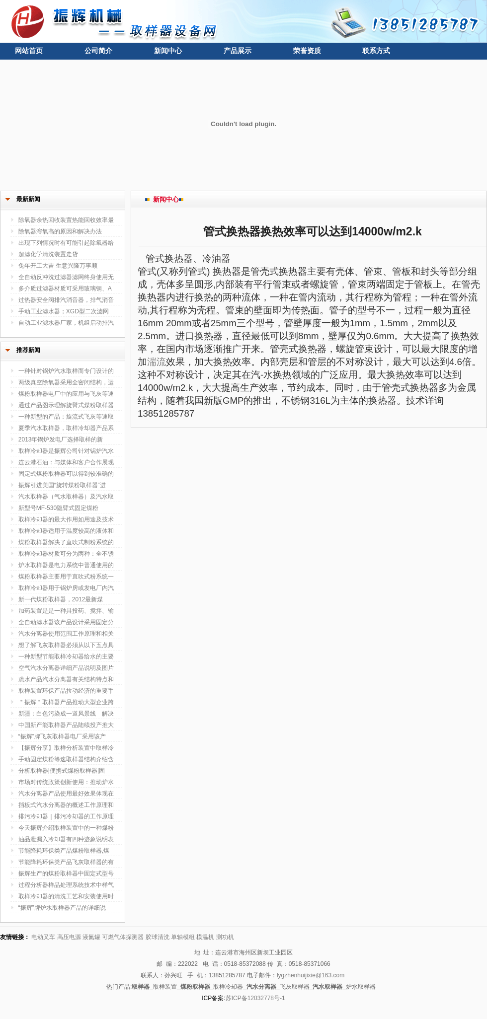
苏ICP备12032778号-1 (255, 998)
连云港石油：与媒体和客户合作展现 (66, 462)
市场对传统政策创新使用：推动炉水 (66, 782)
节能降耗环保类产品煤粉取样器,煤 (63, 850)
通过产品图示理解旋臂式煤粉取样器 (66, 405)
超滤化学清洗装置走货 (48, 254)
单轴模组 (183, 937)
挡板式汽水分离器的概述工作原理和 (66, 804)
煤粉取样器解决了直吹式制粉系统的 (66, 542)
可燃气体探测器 (123, 937)
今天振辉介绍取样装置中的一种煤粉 (66, 827)
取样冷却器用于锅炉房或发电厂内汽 (66, 587)
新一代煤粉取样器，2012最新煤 (60, 599)
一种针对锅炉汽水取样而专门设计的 (66, 370)
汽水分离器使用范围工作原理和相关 (66, 633)
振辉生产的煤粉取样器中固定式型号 (66, 873)
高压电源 (69, 937)
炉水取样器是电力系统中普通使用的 (66, 565)
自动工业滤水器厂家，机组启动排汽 (66, 322)
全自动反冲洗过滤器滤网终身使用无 (66, 277)
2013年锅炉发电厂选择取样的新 (60, 439)
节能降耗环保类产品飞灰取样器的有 (66, 862)
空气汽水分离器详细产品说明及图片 (66, 667)
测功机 (225, 937)
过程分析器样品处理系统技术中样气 (66, 884)
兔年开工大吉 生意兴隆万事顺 (57, 265)
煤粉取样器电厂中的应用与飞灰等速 (66, 393)
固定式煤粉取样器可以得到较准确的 (66, 473)
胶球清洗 (157, 937)
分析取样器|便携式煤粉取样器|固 (61, 770)
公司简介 (98, 51)
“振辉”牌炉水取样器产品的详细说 (62, 907)
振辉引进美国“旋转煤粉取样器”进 (62, 485)
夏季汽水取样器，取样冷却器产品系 (66, 428)
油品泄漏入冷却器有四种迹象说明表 (66, 839)
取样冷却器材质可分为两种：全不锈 (66, 553)
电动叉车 (43, 937)
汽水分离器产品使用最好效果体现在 (66, 793)
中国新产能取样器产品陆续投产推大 (66, 725)
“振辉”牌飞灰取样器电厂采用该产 (62, 736)
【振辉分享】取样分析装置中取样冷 (66, 747)
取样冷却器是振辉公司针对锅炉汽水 (66, 450)
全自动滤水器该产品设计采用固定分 (66, 622)
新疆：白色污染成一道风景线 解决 (66, 713)
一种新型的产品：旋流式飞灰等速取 (66, 416)
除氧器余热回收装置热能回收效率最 (66, 220)
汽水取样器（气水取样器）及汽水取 (66, 496)
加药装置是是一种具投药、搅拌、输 (66, 610)
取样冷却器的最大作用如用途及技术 (66, 519)
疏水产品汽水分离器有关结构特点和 (66, 679)
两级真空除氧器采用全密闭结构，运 (66, 382)
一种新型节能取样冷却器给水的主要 (66, 656)
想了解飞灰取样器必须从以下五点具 (66, 645)
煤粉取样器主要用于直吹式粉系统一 (66, 576)
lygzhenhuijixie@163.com (310, 975)
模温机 (205, 937)
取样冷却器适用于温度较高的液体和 (66, 530)
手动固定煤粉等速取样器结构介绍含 (66, 759)
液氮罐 (91, 937)
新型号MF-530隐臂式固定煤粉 (58, 508)
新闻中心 (168, 51)
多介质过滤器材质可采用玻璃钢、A (65, 288)
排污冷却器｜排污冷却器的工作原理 (66, 816)
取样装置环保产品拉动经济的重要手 (66, 690)
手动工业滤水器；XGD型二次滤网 (63, 311)
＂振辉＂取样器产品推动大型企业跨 (66, 702)
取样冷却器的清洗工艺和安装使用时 (66, 896)
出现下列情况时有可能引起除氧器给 (66, 242)
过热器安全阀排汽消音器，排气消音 (66, 299)
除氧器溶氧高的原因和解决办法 (60, 231)
